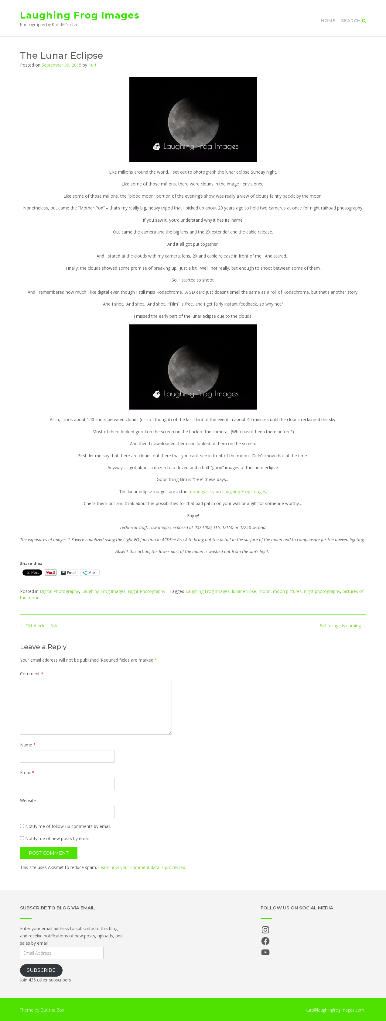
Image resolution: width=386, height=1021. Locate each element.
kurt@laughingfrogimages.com (335, 1010)
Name (28, 745)
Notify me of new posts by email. (58, 838)
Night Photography (146, 591)
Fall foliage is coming (342, 625)
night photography (322, 591)
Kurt (92, 65)
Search (353, 20)
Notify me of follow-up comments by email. (68, 826)
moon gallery (201, 491)
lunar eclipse (244, 591)
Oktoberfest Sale (39, 625)
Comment (31, 674)
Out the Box (52, 1010)
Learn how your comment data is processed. (142, 867)
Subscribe (41, 970)
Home (328, 20)
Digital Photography (59, 591)
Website (28, 800)
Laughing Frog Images (80, 15)
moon (265, 591)
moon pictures (287, 591)
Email (27, 772)
